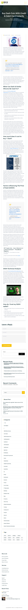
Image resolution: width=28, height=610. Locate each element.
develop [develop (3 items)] (9, 537)
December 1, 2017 (9, 70)
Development (6, 477)
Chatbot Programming (7, 463)
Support (3, 578)
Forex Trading (6, 485)
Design (5, 474)
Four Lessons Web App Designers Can (13, 598)
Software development (7, 504)
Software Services (5, 570)
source (19, 255)
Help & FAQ (4, 579)
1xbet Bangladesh (6, 439)
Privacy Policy (4, 560)
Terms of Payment (5, 558)
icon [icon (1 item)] (13, 537)
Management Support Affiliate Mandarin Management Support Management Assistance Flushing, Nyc (13, 407)
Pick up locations (5, 556)
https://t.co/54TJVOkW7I (13, 64)
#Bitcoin (20, 64)
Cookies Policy (4, 585)
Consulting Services (5, 568)
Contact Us (4, 581)
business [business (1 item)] (14, 535)
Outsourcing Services (5, 571)
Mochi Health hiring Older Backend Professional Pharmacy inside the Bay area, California (14, 373)
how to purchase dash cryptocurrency (15, 271)
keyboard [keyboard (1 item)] (17, 537)
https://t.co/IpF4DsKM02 (14, 209)
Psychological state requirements (9, 376)
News (5, 496)
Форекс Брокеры (6, 520)
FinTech (5, 482)
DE (4, 471)
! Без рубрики (6, 425)
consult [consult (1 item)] (19, 535)
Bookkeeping (6, 452)
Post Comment (6, 345)
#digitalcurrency (15, 66)
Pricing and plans (5, 583)
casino (5, 458)
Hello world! (15, 384)
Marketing (5, 490)
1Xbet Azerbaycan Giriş (7, 436)
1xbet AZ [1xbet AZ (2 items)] (9, 535)
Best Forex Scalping (5, 595)
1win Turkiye (6, 433)
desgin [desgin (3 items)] (5, 537)
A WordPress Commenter (7, 384)
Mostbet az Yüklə (6, 493)
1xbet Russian (6, 447)
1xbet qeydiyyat (6, 444)
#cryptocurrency (8, 66)
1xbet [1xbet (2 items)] (5, 535)
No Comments (17, 35)
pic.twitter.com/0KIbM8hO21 (15, 214)
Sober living (6, 501)
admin (12, 35)
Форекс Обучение (7, 523)
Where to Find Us (5, 562)
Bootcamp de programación (8, 455)
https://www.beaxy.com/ (14, 148)
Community (5, 466)
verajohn (5, 512)
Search (4, 351)
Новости (5, 515)
